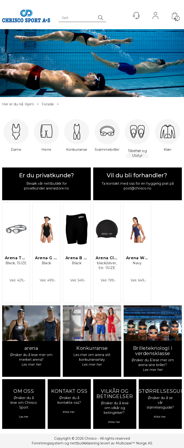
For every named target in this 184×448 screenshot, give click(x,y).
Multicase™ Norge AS (134, 443)
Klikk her (69, 412)
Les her (24, 416)
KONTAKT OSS (69, 391)
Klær (167, 138)
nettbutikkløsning (84, 443)
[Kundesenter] (136, 16)
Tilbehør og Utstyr (137, 153)
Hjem (29, 104)
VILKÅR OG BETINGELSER (114, 393)
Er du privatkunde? (46, 175)
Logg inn (155, 17)
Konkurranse (76, 138)
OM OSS (23, 391)
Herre (46, 138)
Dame (16, 138)
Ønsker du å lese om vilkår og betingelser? (115, 408)
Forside (48, 104)
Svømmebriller (107, 138)
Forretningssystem (47, 443)
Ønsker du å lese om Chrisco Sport (23, 403)
